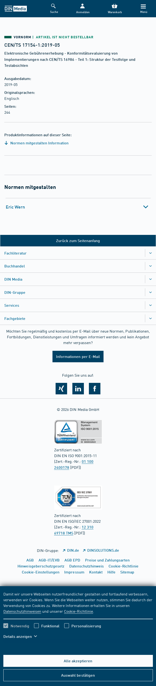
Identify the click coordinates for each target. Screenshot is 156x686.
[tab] (78, 206)
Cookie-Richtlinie (78, 611)
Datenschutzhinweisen (22, 611)
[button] (82, 8)
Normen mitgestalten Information (36, 143)
